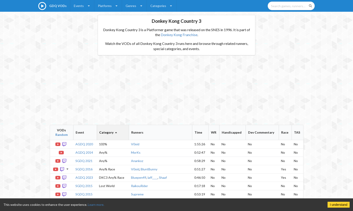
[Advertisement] (176, 90)
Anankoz (137, 161)
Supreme (137, 194)
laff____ (153, 177)
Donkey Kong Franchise (179, 34)
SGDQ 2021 (84, 161)
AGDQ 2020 (84, 144)
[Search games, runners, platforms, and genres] (291, 6)
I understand (338, 204)
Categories (161, 6)
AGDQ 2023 (84, 177)
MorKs (135, 152)
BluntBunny (149, 169)
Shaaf (163, 177)
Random (61, 135)
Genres (134, 6)
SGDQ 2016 (84, 169)
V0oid (135, 144)
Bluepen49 (138, 177)
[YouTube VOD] (58, 144)
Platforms (108, 6)
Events (82, 6)
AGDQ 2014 (84, 152)
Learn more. (96, 204)
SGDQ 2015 (84, 186)
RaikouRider (139, 186)
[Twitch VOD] (64, 144)
